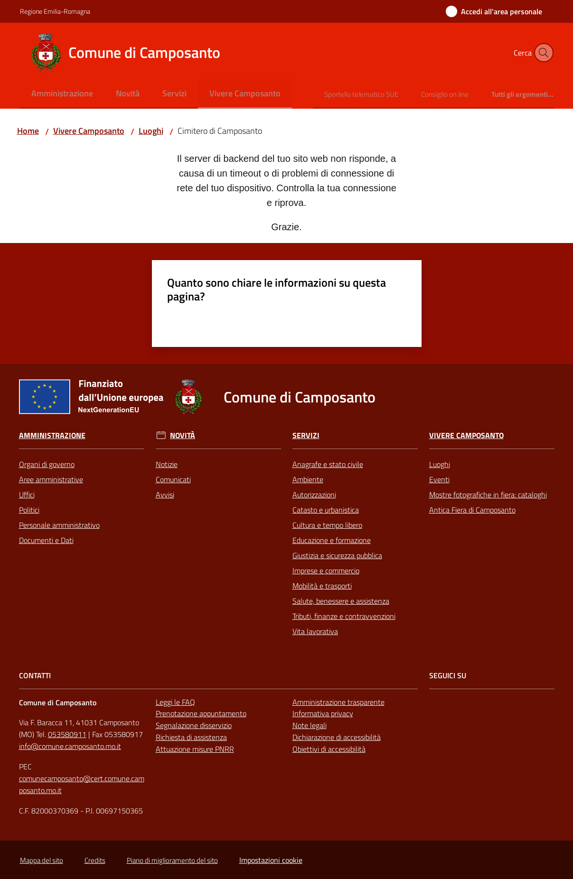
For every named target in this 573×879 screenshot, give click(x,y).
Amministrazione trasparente (338, 702)
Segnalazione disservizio (194, 725)
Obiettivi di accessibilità (329, 749)
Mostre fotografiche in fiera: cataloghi (488, 494)
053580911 (67, 734)
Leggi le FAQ (175, 702)
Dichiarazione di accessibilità (336, 737)
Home (28, 130)
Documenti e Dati (46, 540)
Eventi (439, 479)
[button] (542, 52)
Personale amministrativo (59, 525)
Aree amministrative (51, 479)
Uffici (27, 494)
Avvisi (165, 494)
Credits (95, 860)
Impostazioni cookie (270, 860)
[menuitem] (62, 94)
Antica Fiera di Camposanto (472, 509)
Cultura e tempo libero (327, 525)
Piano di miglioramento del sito (172, 860)
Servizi (305, 435)
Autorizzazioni (314, 494)
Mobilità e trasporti (322, 585)
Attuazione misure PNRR (195, 749)
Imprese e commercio (325, 570)
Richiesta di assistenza (191, 737)
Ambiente (307, 479)
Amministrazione (52, 435)
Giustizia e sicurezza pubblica (337, 555)
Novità (182, 435)
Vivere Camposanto (88, 130)
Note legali (309, 725)
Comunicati (173, 479)
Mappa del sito (41, 860)
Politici (29, 509)
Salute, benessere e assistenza (340, 601)
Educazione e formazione (331, 540)
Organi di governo (47, 464)
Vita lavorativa (315, 631)
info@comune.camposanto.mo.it (70, 746)
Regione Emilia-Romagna (55, 11)
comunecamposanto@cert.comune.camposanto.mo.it (81, 784)
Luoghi (151, 130)
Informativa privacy (322, 713)
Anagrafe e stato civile (327, 464)
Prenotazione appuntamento (201, 713)
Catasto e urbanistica (325, 509)
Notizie (167, 464)
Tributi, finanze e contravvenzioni (343, 616)
